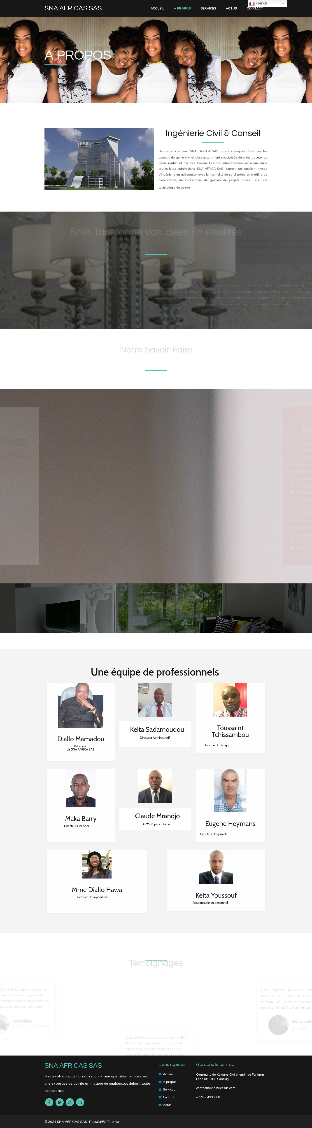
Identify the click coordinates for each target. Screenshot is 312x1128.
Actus (231, 8)
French (258, 3)
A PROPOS (182, 8)
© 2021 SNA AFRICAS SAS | (66, 1121)
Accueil (157, 8)
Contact (255, 8)
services (208, 8)
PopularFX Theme (104, 1121)
